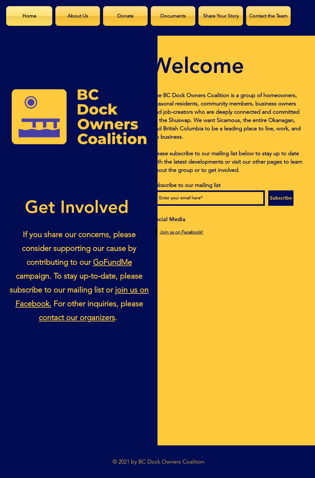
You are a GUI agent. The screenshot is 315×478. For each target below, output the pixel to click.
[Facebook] (156, 231)
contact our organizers (77, 317)
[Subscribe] (280, 198)
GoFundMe (112, 262)
